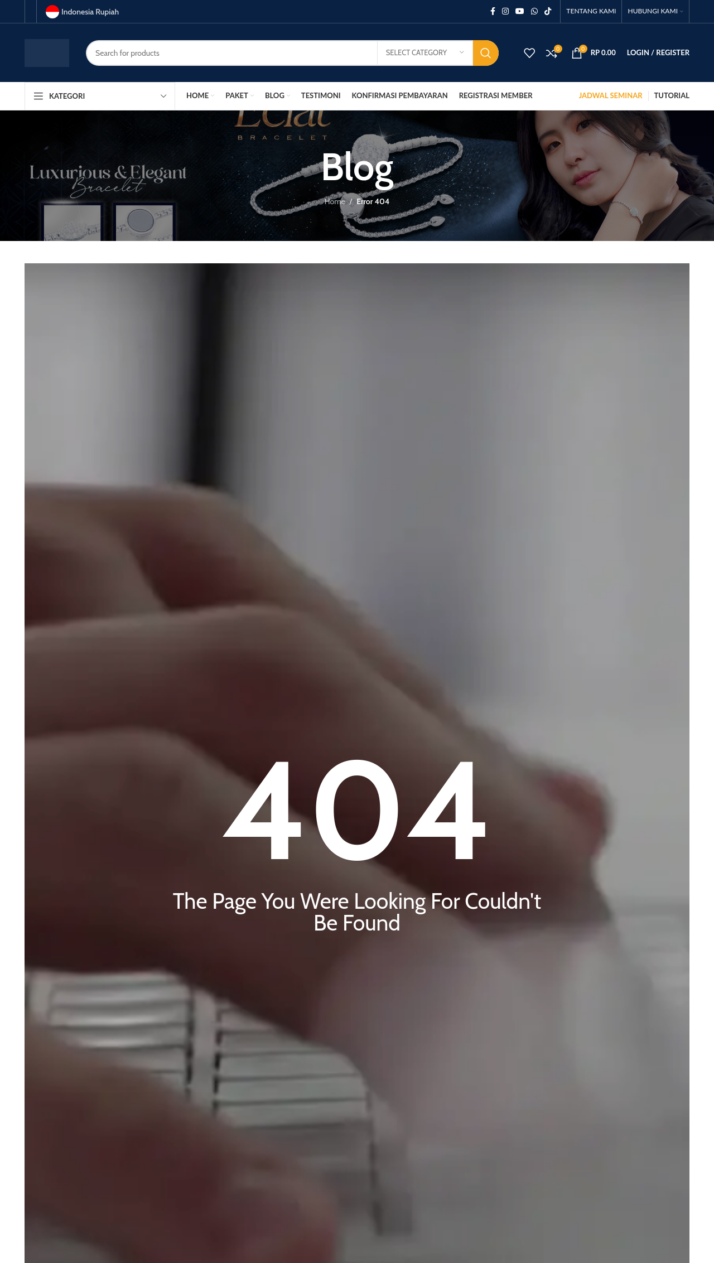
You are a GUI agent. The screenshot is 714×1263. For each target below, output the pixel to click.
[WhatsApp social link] (534, 11)
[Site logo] (47, 52)
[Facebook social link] (493, 11)
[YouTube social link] (520, 11)
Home (335, 201)
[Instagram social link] (505, 11)
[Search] (292, 53)
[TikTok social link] (547, 11)
